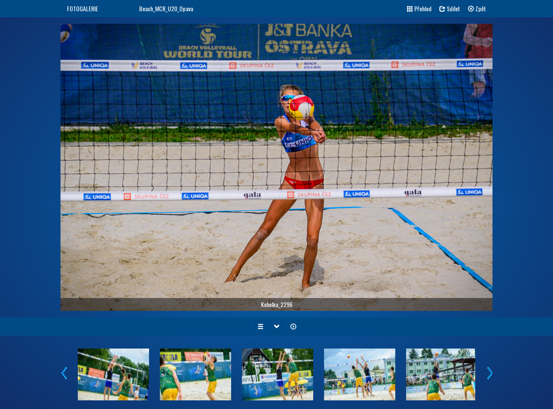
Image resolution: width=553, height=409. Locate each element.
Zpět (477, 8)
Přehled (419, 8)
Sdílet (449, 8)
